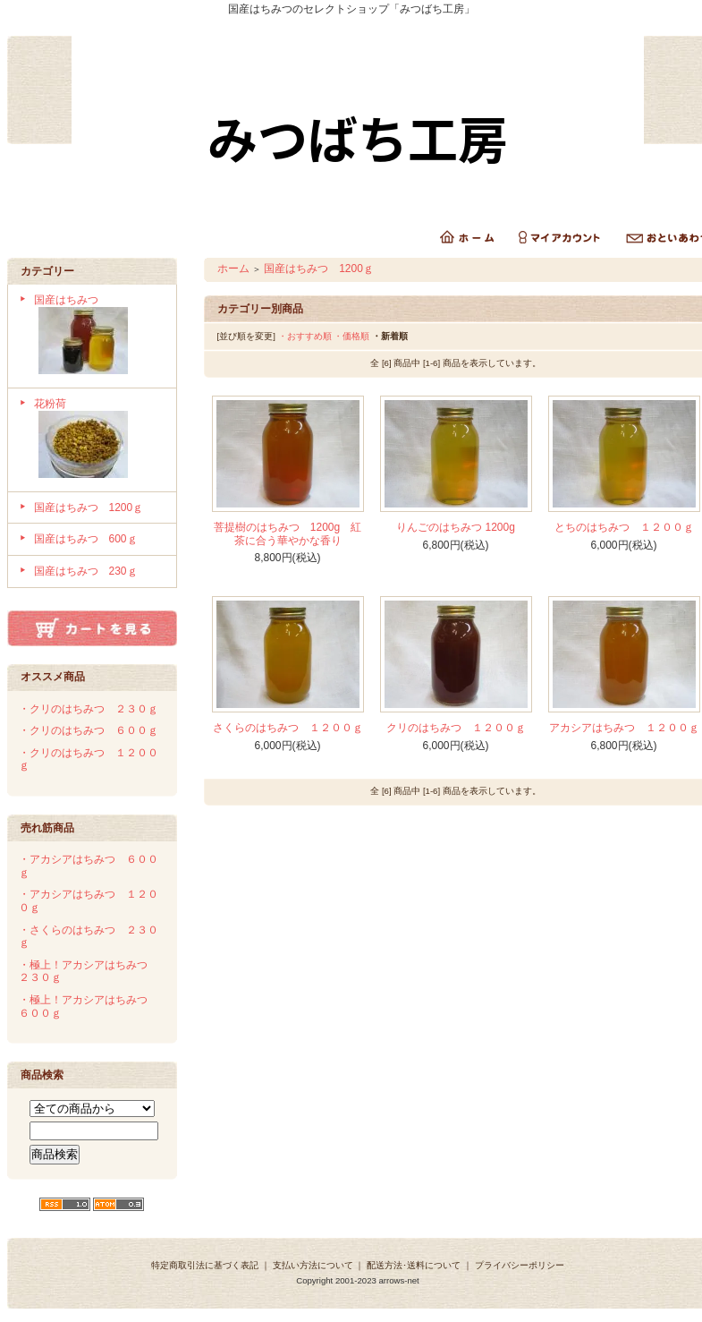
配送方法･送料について (414, 1265)
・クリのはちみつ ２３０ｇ (88, 709)
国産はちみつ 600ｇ (86, 539)
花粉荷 (99, 439)
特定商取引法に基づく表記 (204, 1265)
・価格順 (351, 336)
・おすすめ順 (305, 336)
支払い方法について (313, 1265)
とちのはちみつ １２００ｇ (624, 527)
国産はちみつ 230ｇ (86, 571)
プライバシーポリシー (519, 1265)
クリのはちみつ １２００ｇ (456, 727)
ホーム (233, 268)
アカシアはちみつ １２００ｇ (624, 727)
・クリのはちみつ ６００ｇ (88, 730)
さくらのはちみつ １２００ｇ (288, 727)
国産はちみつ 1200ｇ (89, 507)
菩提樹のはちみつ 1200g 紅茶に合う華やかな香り (287, 534)
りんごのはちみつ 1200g (455, 527)
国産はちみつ (99, 336)
